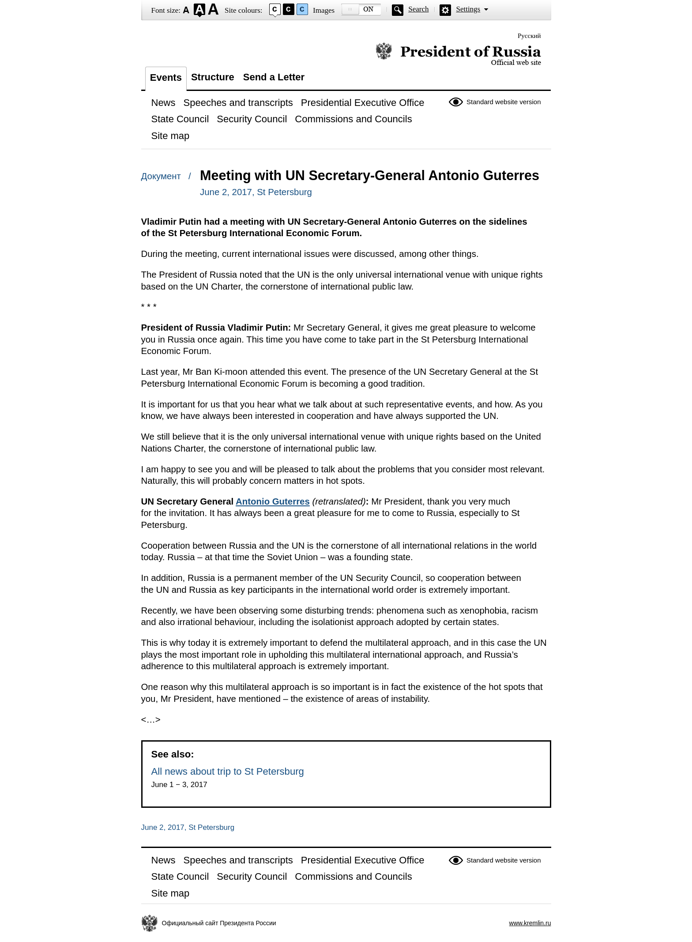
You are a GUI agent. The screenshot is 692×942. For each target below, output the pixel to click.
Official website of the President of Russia (458, 54)
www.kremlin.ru (530, 923)
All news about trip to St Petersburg (227, 771)
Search (418, 9)
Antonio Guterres (273, 501)
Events (166, 77)
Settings (468, 9)
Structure (212, 77)
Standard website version (503, 102)
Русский (529, 35)
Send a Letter (274, 77)
